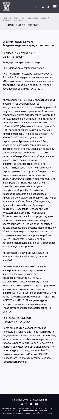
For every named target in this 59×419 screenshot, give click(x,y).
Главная (7, 18)
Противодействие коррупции (29, 399)
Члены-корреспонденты (14, 20)
